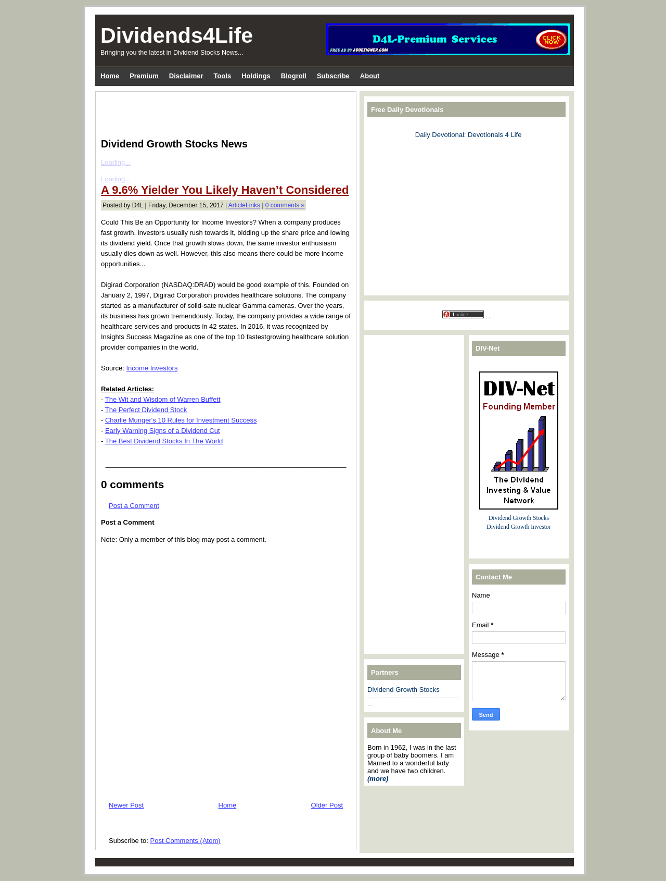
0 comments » (284, 205)
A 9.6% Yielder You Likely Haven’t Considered (225, 189)
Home (228, 805)
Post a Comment (134, 506)
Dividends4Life (176, 35)
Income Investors (151, 368)
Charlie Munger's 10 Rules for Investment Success (181, 420)
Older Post (327, 805)
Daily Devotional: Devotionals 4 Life (468, 135)
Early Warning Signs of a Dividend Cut (162, 431)
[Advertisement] (222, 112)
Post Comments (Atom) (185, 841)
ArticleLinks (244, 205)
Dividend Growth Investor (518, 527)
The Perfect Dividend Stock (146, 410)
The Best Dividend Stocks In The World (164, 441)
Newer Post (126, 805)
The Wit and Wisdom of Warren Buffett (163, 399)
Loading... (116, 162)
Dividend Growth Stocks (403, 689)
